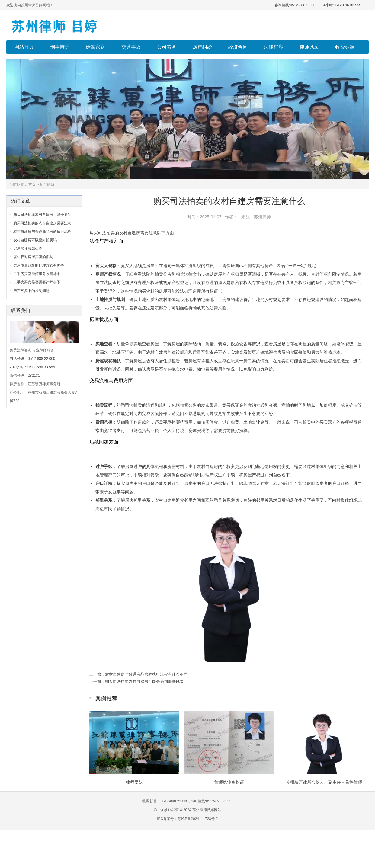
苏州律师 (262, 216)
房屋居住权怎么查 (27, 248)
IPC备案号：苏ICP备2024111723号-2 (187, 819)
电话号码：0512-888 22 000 (32, 359)
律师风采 (309, 47)
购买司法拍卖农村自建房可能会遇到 (42, 215)
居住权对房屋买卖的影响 (33, 257)
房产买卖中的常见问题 (31, 291)
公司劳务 (166, 47)
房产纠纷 (202, 47)
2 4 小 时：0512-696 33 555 (32, 367)
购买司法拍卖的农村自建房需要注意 (42, 223)
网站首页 (24, 47)
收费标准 (344, 47)
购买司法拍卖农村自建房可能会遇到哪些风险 (144, 681)
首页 (32, 184)
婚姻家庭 (95, 47)
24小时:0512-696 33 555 (340, 5)
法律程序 (273, 47)
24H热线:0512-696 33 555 (211, 801)
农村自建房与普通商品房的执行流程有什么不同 (146, 674)
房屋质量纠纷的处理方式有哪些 (38, 265)
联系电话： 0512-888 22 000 (165, 801)
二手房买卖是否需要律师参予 (36, 282)
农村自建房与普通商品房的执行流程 (42, 231)
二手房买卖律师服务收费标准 (36, 274)
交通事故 (131, 47)
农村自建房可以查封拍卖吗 (35, 240)
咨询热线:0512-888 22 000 (295, 5)
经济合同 (238, 47)
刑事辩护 (59, 47)
